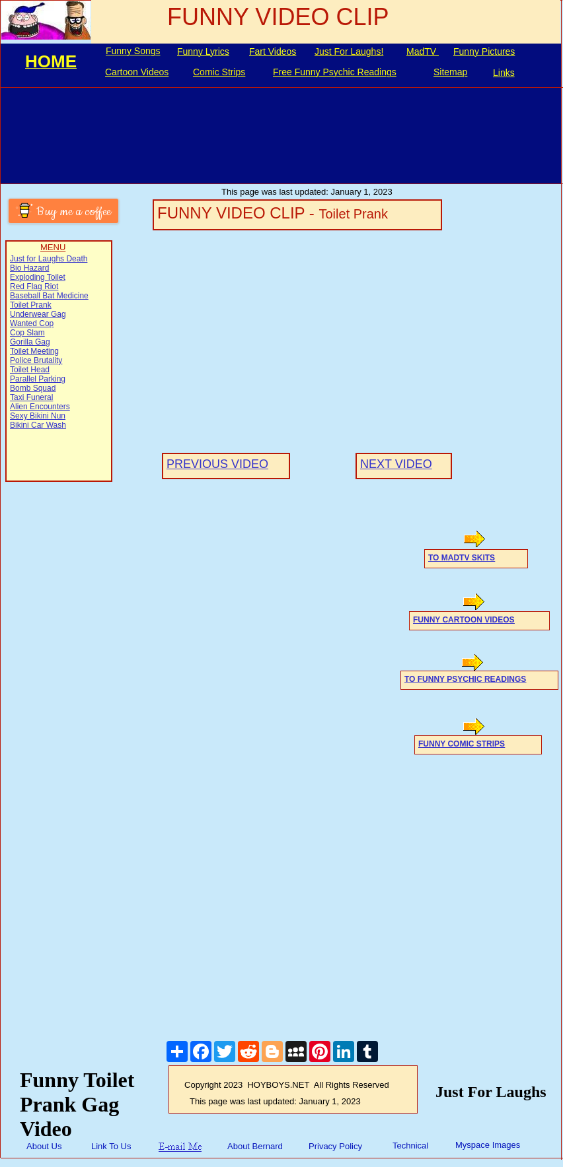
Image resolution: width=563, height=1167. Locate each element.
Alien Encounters (40, 406)
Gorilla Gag (30, 342)
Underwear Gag (38, 314)
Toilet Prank (31, 305)
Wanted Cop (32, 323)
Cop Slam (27, 332)
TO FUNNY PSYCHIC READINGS (465, 679)
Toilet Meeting (34, 351)
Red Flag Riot (34, 286)
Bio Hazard (29, 268)
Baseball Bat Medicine (49, 295)
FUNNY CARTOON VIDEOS (464, 619)
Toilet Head (30, 369)
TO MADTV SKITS (461, 557)
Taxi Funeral (31, 397)
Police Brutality (36, 360)
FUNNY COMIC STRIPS (461, 744)
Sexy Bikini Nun (37, 415)
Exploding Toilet (37, 277)
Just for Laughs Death (48, 258)
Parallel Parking (37, 378)
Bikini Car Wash (38, 425)
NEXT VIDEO (396, 464)
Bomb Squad (33, 388)
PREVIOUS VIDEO (217, 464)
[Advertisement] (62, 684)
